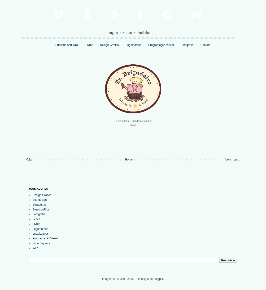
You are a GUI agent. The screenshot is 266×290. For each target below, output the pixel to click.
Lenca (36, 219)
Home (129, 159)
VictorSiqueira (41, 243)
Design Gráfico (109, 45)
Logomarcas (133, 45)
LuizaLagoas (41, 233)
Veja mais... (232, 159)
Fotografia (187, 45)
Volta (29, 159)
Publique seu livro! (66, 45)
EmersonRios (41, 209)
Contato (205, 45)
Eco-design (40, 199)
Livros (89, 45)
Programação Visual (161, 45)
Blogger (158, 279)
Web (35, 248)
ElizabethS (39, 204)
